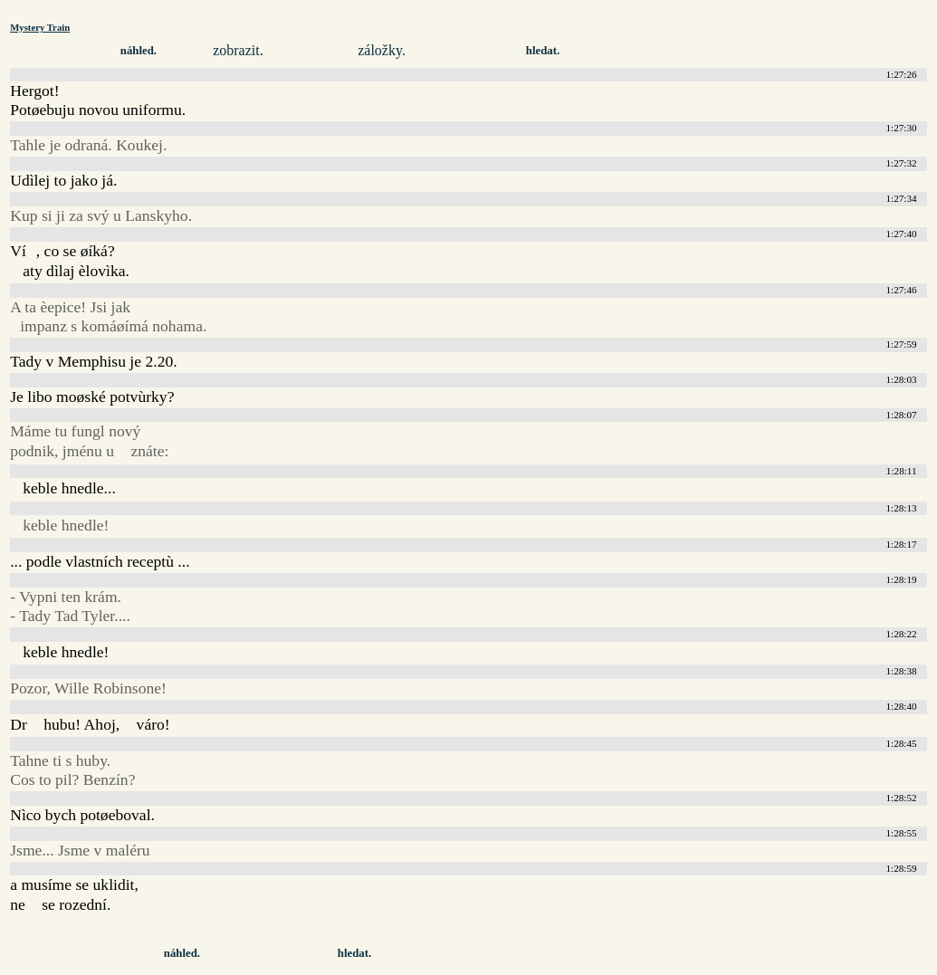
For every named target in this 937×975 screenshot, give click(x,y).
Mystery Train (40, 27)
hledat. (542, 50)
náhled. (138, 50)
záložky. (382, 50)
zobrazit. (238, 50)
